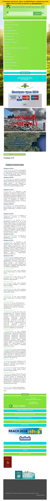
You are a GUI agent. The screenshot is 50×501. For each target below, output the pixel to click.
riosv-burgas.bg (37, 3)
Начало (7, 154)
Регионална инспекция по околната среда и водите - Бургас (26, 493)
